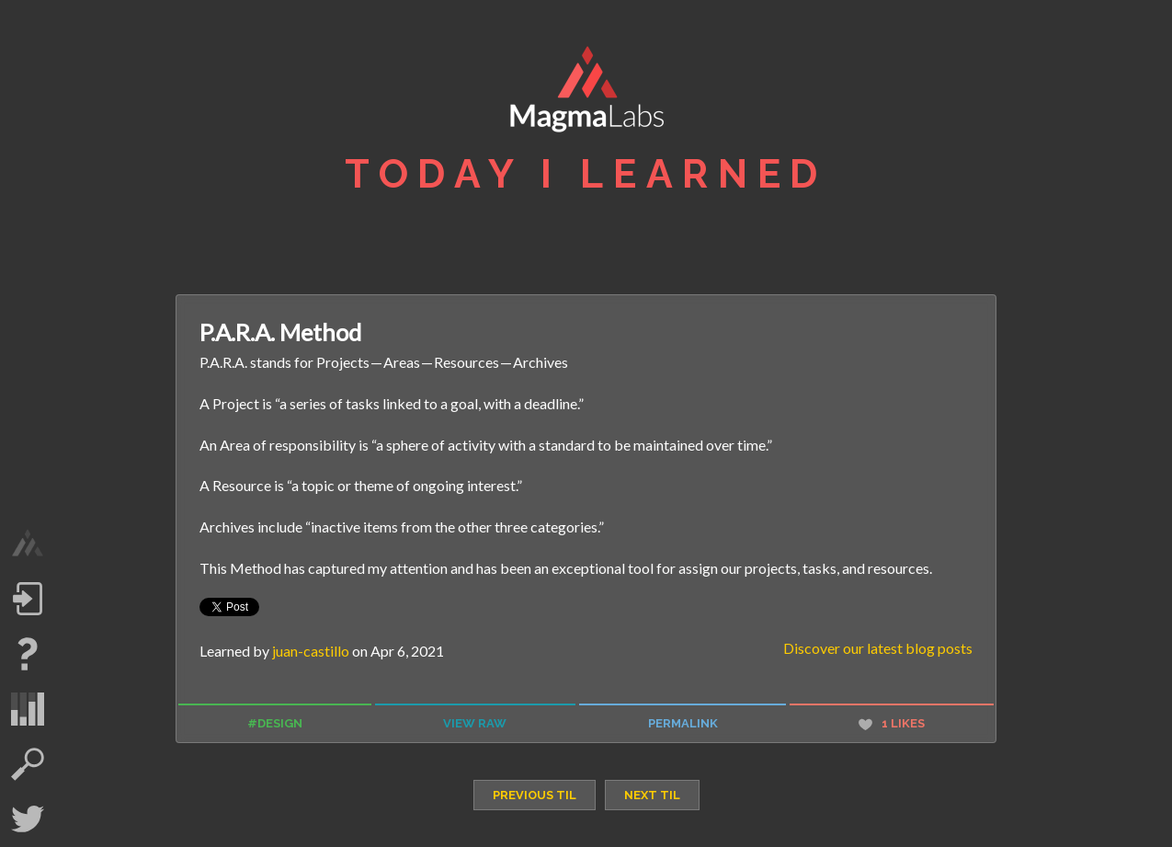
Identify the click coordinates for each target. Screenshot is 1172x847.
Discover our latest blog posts (878, 648)
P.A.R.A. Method (280, 332)
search (27, 764)
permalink (683, 723)
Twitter (27, 819)
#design (274, 723)
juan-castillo (310, 650)
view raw (474, 723)
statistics (27, 709)
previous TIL (534, 795)
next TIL (652, 795)
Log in (27, 598)
